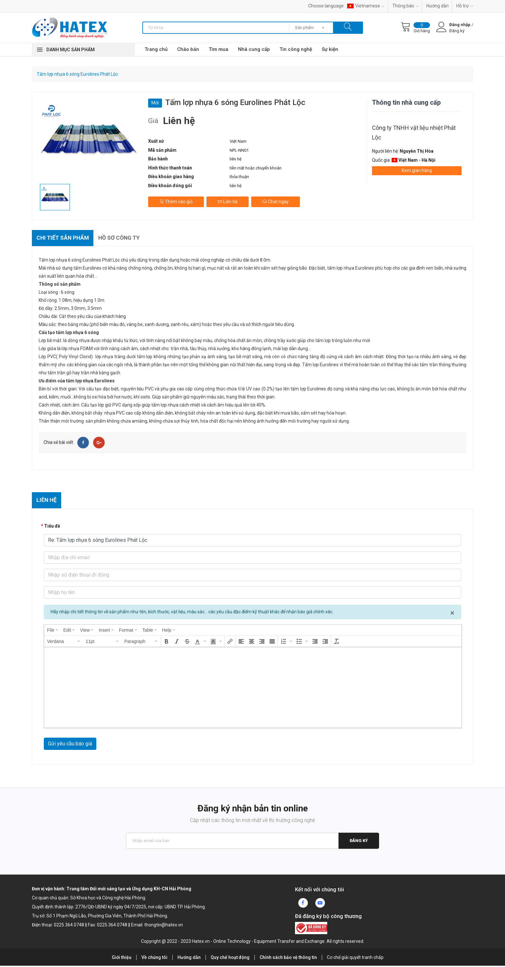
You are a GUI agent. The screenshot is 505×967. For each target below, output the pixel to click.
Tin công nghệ (296, 49)
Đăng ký (358, 841)
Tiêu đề (52, 527)
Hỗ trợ (464, 5)
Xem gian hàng (416, 170)
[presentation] (52, 631)
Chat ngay (277, 200)
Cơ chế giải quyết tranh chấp (355, 958)
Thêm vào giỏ (176, 200)
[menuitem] (52, 631)
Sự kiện (330, 49)
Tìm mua (218, 49)
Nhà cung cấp (254, 49)
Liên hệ (228, 200)
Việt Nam (238, 141)
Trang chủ (156, 49)
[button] (64, 642)
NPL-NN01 (239, 150)
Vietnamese (366, 5)
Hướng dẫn (437, 5)
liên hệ (236, 159)
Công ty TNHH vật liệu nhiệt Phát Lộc (414, 132)
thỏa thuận (239, 176)
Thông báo (405, 5)
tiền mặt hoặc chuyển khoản (255, 168)
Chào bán (188, 49)
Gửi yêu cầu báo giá (70, 745)
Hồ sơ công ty (123, 238)
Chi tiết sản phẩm (64, 238)
